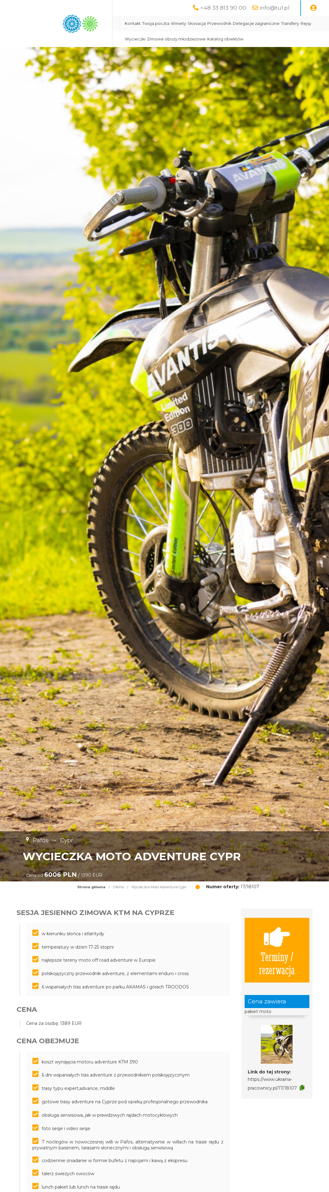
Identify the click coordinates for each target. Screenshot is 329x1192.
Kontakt (133, 23)
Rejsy (306, 23)
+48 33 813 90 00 (223, 7)
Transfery (290, 23)
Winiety (178, 23)
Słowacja (197, 23)
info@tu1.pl (274, 7)
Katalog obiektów (225, 39)
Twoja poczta (155, 23)
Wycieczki (135, 39)
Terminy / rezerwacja (277, 950)
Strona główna (91, 887)
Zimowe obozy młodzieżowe (176, 39)
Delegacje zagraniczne (256, 23)
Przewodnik (219, 23)
